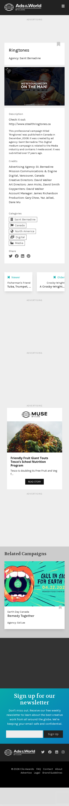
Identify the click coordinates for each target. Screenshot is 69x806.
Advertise (26, 772)
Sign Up (53, 734)
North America (22, 231)
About (58, 769)
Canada (17, 225)
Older (59, 277)
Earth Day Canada (18, 611)
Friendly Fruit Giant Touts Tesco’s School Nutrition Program (29, 461)
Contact (48, 769)
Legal (37, 772)
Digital (17, 237)
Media (16, 243)
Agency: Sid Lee (16, 622)
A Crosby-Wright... (52, 286)
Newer (13, 277)
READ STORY (34, 481)
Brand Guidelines (52, 772)
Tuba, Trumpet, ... (19, 286)
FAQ (38, 769)
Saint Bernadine (30, 58)
